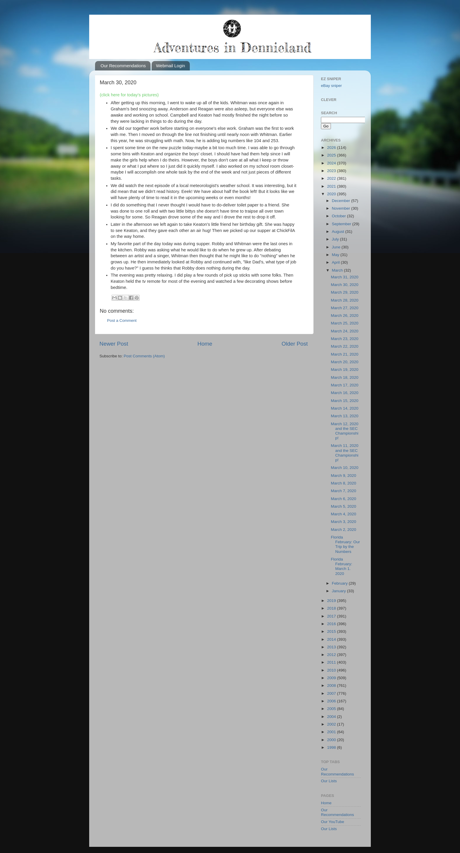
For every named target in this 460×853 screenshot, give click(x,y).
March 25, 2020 (344, 323)
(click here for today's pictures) (129, 94)
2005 (332, 708)
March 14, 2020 (344, 408)
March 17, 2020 (344, 385)
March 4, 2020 (343, 514)
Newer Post (113, 344)
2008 (332, 685)
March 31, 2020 (344, 277)
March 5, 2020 (343, 506)
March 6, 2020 (343, 499)
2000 (332, 740)
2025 (332, 155)
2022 (332, 178)
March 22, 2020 (344, 346)
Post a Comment (122, 320)
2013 (332, 647)
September (342, 224)
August (338, 231)
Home (204, 344)
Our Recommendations (123, 65)
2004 (332, 716)
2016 (332, 624)
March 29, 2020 (344, 292)
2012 (332, 654)
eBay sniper (331, 85)
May (336, 255)
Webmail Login (170, 65)
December (341, 200)
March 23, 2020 (344, 339)
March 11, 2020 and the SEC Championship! (344, 452)
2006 (332, 701)
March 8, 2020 (343, 483)
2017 (332, 616)
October (339, 216)
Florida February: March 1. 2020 (341, 566)
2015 (332, 631)
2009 (332, 678)
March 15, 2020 (344, 400)
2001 (332, 732)
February (340, 583)
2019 (332, 600)
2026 (332, 147)
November (341, 208)
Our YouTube (332, 822)
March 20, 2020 (344, 362)
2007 (332, 693)
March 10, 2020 (344, 467)
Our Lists (329, 781)
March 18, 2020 (344, 377)
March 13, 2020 (344, 416)
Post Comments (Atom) (144, 356)
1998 (332, 747)
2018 (332, 608)
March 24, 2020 (344, 331)
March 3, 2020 (343, 521)
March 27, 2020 (344, 308)
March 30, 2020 (344, 284)
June (336, 247)
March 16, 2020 (344, 393)
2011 (332, 662)
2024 (332, 163)
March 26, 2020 (344, 315)
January (339, 591)
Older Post (295, 344)
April (336, 262)
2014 (332, 639)
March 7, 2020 (343, 491)
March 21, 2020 (344, 354)
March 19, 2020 (344, 369)
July (336, 239)
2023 (332, 171)
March (338, 270)
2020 (332, 194)
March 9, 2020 (343, 475)
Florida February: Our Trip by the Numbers (345, 544)
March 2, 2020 (343, 529)
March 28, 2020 (344, 300)
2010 (332, 670)
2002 (332, 724)
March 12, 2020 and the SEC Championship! (344, 431)
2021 (332, 186)
